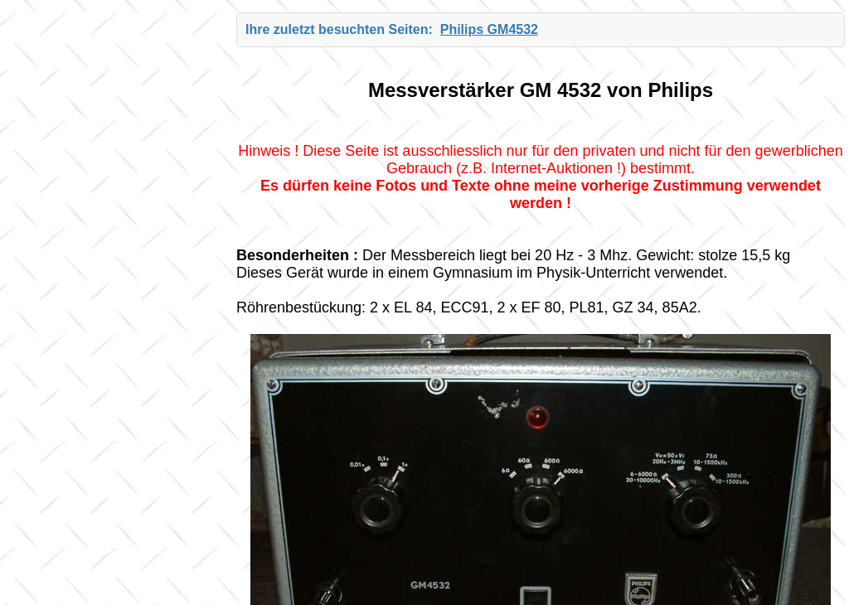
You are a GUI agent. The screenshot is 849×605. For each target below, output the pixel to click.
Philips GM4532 (489, 29)
